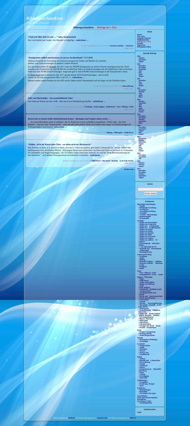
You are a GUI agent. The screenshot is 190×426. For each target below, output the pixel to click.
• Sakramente (143, 322)
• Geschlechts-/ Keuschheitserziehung (147, 210)
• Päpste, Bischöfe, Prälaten (149, 315)
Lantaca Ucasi (102, 418)
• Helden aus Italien (146, 231)
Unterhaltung (142, 396)
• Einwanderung (127, 86)
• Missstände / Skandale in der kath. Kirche (117, 161)
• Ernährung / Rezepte (147, 384)
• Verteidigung (144, 376)
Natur (139, 271)
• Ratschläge (143, 391)
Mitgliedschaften (143, 40)
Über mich (141, 36)
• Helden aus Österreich (147, 236)
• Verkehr (142, 374)
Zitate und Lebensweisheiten (147, 397)
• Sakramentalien (145, 324)
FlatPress (71, 418)
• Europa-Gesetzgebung (147, 332)
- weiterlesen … (81, 40)
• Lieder (141, 265)
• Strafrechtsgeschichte (147, 335)
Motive (139, 34)
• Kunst (141, 268)
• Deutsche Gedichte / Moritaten (121, 46)
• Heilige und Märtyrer (147, 284)
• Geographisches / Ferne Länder (151, 274)
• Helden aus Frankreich (147, 224)
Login (139, 412)
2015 (139, 161)
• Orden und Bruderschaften (149, 313)
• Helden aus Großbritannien (149, 228)
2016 (139, 153)
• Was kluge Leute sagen (147, 393)
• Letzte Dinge (144, 300)
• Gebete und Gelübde (146, 282)
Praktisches (141, 388)
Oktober (142, 58)
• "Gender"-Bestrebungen (148, 215)
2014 (139, 169)
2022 (139, 79)
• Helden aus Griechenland (149, 226)
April (140, 74)
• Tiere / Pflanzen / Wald (124, 107)
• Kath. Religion (98, 107)
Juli (140, 145)
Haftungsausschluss (144, 47)
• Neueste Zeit (143, 352)
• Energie (142, 364)
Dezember (142, 66)
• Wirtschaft (143, 378)
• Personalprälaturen (146, 317)
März (141, 97)
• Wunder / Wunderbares (147, 327)
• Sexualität (143, 213)
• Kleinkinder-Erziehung (147, 208)
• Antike (141, 347)
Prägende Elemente (144, 38)
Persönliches (141, 399)
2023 (139, 64)
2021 (139, 88)
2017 (139, 137)
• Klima (141, 372)
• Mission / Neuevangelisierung (150, 303)
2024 (139, 56)
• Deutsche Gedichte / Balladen (150, 261)
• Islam (141, 286)
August (141, 61)
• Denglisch (143, 267)
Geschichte (141, 344)
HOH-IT (133, 418)
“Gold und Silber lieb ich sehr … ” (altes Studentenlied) (52, 37)
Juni (140, 71)
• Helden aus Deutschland (148, 222)
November (142, 67)
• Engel (141, 279)
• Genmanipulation (145, 403)
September (142, 60)
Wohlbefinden (142, 380)
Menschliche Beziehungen (146, 204)
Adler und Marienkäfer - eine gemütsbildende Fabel (50, 98)
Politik (139, 357)
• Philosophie (118, 132)
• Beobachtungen (145, 390)
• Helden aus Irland (146, 229)
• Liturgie (142, 301)
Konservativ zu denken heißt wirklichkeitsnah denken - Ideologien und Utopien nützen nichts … (69, 119)
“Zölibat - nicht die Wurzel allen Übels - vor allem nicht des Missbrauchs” (59, 144)
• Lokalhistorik (144, 354)
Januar (141, 76)
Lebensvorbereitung (144, 254)
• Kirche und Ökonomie (147, 298)
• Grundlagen (143, 341)
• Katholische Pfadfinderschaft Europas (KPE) (150, 290)
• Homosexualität (145, 216)
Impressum (141, 45)
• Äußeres (142, 359)
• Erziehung (88, 107)
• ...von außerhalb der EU (148, 247)
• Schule (141, 258)
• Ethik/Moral (110, 107)
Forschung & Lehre (144, 401)
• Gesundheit (143, 382)
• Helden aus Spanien (146, 233)
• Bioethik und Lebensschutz (149, 360)
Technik (140, 338)
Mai (140, 73)
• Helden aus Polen (145, 235)
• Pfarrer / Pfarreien (146, 319)
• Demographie (144, 218)
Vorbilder (140, 221)
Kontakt (140, 43)
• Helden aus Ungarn (146, 238)
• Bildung (109, 132)
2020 (139, 99)
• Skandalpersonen (145, 252)
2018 (139, 125)
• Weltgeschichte (144, 345)
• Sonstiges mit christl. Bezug (149, 326)
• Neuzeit (142, 351)
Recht (139, 330)
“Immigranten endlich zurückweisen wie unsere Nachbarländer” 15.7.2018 (60, 57)
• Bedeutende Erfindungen (148, 339)
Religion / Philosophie (145, 277)
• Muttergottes (144, 308)
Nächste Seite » (129, 169)
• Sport (141, 385)
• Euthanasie (143, 365)
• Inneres (142, 367)
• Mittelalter (143, 349)
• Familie (142, 206)
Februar (142, 110)
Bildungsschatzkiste (44, 18)
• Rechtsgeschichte (145, 333)
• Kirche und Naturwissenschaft (151, 296)
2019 (139, 114)
